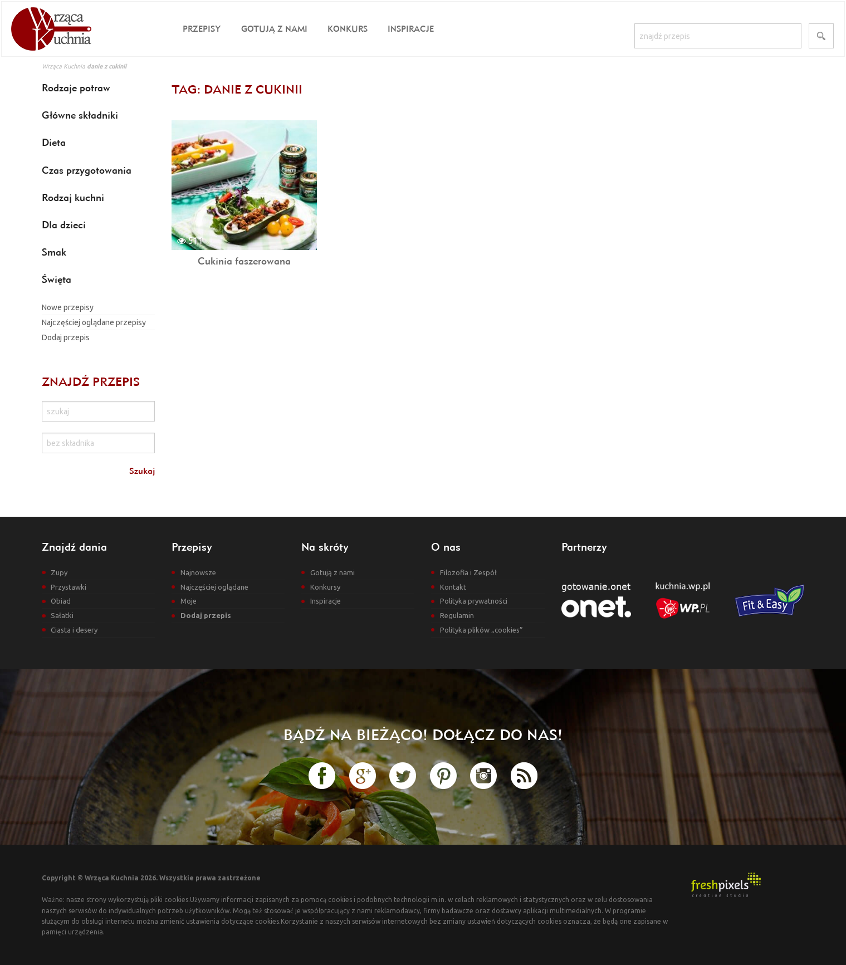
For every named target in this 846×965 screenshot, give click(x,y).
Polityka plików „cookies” (481, 630)
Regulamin (457, 615)
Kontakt (453, 587)
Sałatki (62, 615)
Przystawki (68, 587)
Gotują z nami (274, 28)
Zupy (59, 572)
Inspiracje (411, 28)
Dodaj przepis (66, 337)
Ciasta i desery (74, 630)
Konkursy (325, 587)
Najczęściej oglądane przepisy (94, 322)
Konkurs (347, 28)
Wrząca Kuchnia (63, 66)
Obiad (61, 601)
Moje (188, 601)
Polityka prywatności (473, 601)
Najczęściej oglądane (214, 587)
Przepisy (202, 28)
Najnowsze (198, 572)
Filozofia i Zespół (468, 572)
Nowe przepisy (68, 307)
